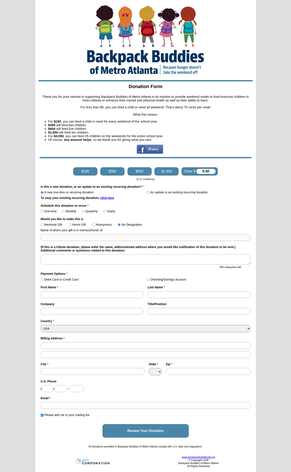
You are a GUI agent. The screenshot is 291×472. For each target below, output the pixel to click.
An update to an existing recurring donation (177, 192)
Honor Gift (77, 224)
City (44, 364)
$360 (112, 171)
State (153, 364)
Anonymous (102, 224)
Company (47, 304)
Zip (169, 364)
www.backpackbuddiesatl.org (198, 457)
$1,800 (166, 171)
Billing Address (53, 338)
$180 (85, 171)
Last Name (156, 287)
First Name (49, 287)
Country (46, 321)
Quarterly (90, 211)
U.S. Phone (49, 381)
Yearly (109, 211)
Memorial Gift (51, 224)
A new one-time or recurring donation (67, 192)
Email (46, 398)
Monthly (69, 211)
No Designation (130, 224)
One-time (49, 211)
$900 (139, 171)
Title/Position (157, 304)
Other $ (200, 171)
